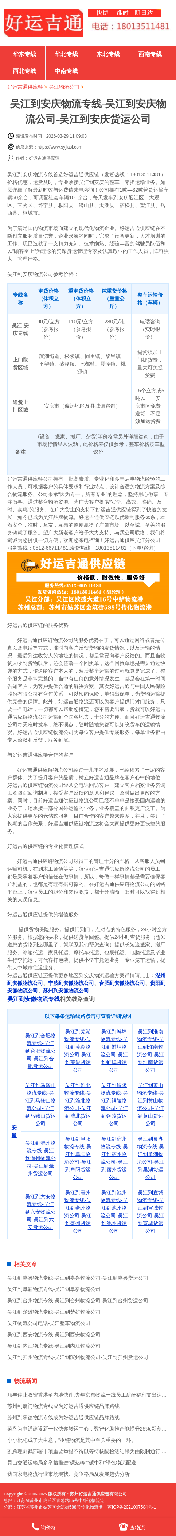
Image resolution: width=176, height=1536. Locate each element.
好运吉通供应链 (25, 87)
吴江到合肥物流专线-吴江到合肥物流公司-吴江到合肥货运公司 (40, 1051)
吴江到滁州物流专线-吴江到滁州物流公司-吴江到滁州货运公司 (40, 1158)
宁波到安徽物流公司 (71, 983)
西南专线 (150, 54)
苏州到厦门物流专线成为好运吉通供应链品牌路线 (63, 1406)
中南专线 (66, 71)
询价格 (44, 1527)
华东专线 (24, 54)
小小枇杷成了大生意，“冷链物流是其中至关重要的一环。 (72, 1440)
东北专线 (108, 54)
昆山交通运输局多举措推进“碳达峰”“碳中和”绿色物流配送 (72, 1463)
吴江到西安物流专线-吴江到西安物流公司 (54, 1334)
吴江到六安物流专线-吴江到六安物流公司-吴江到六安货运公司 (40, 1212)
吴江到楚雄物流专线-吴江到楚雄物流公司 (54, 1312)
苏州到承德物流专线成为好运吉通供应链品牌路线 (63, 1417)
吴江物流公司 (64, 87)
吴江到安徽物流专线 (33, 999)
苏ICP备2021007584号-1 (131, 1507)
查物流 (132, 1527)
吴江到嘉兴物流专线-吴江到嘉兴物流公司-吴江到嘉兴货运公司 (77, 1278)
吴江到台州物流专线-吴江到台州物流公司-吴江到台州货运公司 (77, 1300)
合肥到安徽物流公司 (122, 983)
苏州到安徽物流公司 (66, 991)
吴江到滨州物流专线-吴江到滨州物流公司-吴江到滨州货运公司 (77, 1357)
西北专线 (24, 71)
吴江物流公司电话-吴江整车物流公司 (49, 1323)
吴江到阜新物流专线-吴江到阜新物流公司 (54, 1289)
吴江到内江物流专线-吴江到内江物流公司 (54, 1346)
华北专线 (66, 54)
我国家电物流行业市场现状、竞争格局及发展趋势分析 (68, 1474)
